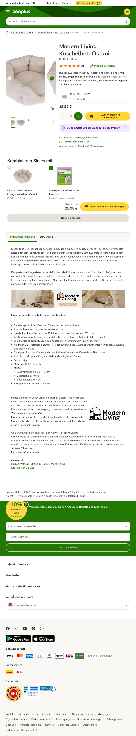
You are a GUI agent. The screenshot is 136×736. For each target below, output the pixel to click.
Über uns (11, 724)
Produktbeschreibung (22, 237)
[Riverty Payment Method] (79, 656)
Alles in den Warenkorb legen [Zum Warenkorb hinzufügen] (106, 207)
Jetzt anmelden (68, 547)
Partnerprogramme (30, 724)
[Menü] (7, 11)
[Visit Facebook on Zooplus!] (8, 628)
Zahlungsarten (115, 719)
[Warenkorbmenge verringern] (63, 116)
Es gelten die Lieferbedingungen (89, 492)
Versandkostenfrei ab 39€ (20, 3)
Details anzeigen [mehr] (68, 218)
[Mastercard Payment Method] (20, 656)
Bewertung (46, 237)
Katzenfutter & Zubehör (22, 32)
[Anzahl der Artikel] (71, 116)
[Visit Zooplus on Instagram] (16, 628)
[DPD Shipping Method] (20, 672)
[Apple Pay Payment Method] (59, 656)
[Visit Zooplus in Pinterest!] (33, 628)
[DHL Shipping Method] (10, 672)
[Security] (14, 694)
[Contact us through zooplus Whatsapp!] (42, 628)
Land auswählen (19, 597)
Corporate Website (68, 724)
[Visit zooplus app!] (18, 641)
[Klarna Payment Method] (69, 656)
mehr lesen (92, 137)
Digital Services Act (16, 719)
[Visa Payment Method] (10, 656)
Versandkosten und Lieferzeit (35, 714)
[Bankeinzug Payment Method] (106, 656)
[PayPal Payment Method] (49, 656)
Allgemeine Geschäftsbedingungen (91, 714)
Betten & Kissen (44, 32)
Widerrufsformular (41, 719)
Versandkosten (97, 146)
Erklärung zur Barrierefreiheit (21, 730)
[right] (52, 78)
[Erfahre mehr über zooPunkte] (125, 128)
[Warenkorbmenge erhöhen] (78, 116)
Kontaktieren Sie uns (58, 3)
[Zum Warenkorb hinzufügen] (107, 116)
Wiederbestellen (89, 3)
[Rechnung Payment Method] (91, 656)
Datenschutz (90, 724)
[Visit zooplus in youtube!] (25, 628)
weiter (79, 84)
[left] (9, 78)
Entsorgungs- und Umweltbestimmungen (79, 719)
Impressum (61, 714)
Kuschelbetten (62, 32)
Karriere (49, 724)
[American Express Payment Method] (30, 656)
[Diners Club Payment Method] (39, 656)
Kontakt (10, 714)
